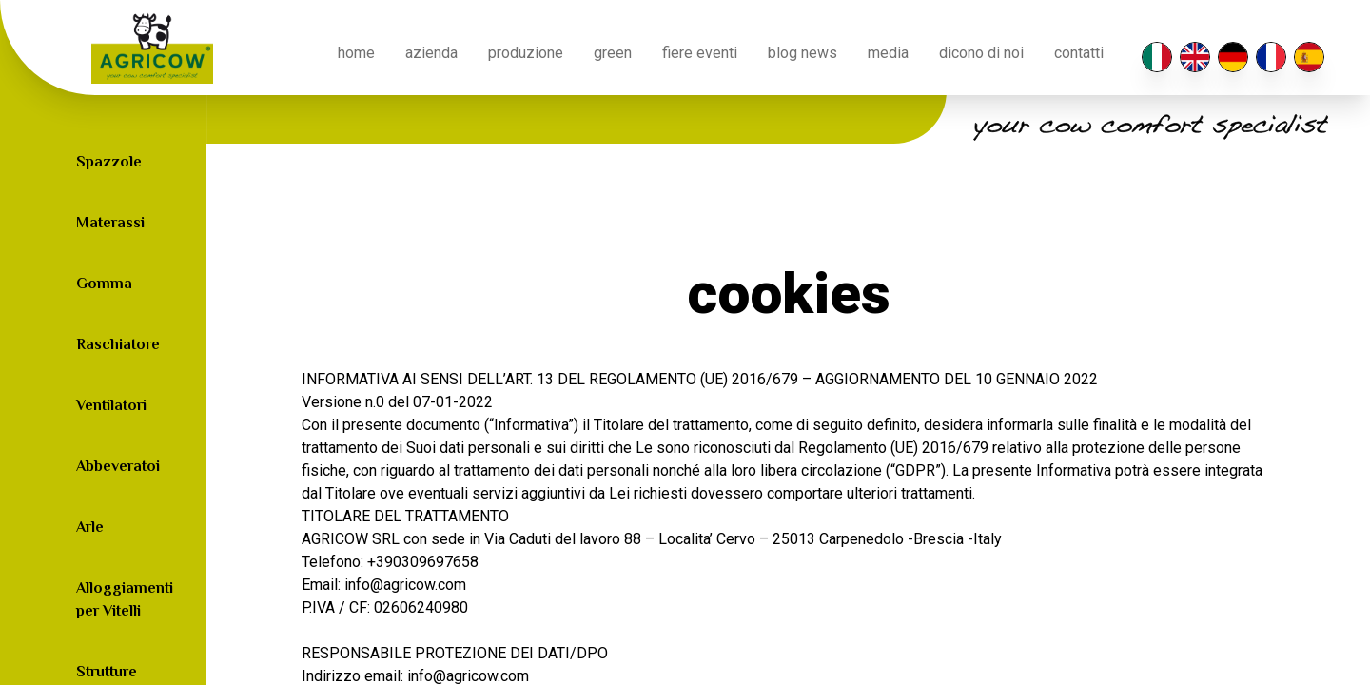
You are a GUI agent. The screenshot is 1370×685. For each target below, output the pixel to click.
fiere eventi (699, 53)
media (888, 53)
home (356, 53)
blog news (802, 53)
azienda (431, 53)
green (613, 53)
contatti (1079, 53)
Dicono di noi (981, 53)
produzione (525, 53)
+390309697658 (423, 562)
